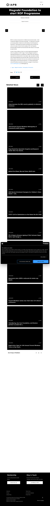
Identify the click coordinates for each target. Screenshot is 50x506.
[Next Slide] (43, 30)
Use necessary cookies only (24, 261)
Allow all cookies (40, 261)
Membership (13, 482)
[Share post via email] (22, 72)
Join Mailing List (34, 482)
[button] (42, 2)
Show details (43, 256)
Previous (15, 77)
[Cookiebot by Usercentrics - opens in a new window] (43, 243)
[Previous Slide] (6, 30)
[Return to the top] (43, 498)
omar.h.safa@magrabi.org (15, 63)
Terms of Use (28, 491)
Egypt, (13, 67)
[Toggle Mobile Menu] (42, 4)
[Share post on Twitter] (17, 72)
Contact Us (8, 491)
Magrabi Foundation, (18, 67)
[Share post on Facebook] (15, 72)
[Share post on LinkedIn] (19, 72)
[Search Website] (40, 4)
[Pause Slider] (39, 353)
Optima (42, 500)
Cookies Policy (8, 494)
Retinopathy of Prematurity (28, 67)
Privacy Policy (28, 494)
